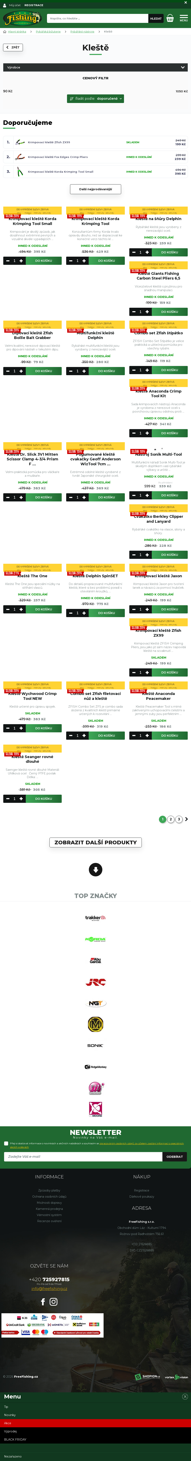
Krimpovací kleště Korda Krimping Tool (95, 221)
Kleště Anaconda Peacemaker (158, 696)
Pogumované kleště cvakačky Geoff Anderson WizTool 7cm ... (95, 459)
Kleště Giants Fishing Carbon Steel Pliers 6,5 (158, 276)
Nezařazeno (13, 1456)
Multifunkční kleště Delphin (95, 335)
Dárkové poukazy (141, 1196)
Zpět (13, 47)
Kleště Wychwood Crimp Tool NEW (32, 696)
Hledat (156, 18)
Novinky (10, 1415)
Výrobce (13, 67)
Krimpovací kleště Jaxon (158, 576)
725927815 (49, 1279)
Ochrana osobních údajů (49, 1196)
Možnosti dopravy (49, 1203)
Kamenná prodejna (49, 1209)
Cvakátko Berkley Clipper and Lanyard (158, 519)
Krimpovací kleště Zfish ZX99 (49, 142)
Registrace (141, 1190)
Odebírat (174, 1157)
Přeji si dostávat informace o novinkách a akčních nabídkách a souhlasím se (97, 1145)
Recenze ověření (49, 1221)
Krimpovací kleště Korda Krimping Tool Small (60, 171)
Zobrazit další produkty (96, 842)
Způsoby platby (49, 1190)
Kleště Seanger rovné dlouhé (32, 759)
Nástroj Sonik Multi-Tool (158, 454)
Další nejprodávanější (95, 189)
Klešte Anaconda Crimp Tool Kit (158, 393)
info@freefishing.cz (49, 1288)
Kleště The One (32, 576)
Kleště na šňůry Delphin (158, 219)
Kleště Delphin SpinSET (95, 576)
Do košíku (43, 261)
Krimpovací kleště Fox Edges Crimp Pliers (58, 157)
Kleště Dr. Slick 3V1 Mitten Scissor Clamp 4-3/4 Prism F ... (32, 459)
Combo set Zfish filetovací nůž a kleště (95, 696)
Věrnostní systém (49, 1215)
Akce (7, 1423)
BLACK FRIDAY (15, 1439)
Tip (6, 1407)
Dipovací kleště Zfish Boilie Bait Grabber (32, 335)
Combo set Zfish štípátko (158, 333)
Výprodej (10, 1431)
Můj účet (15, 5)
